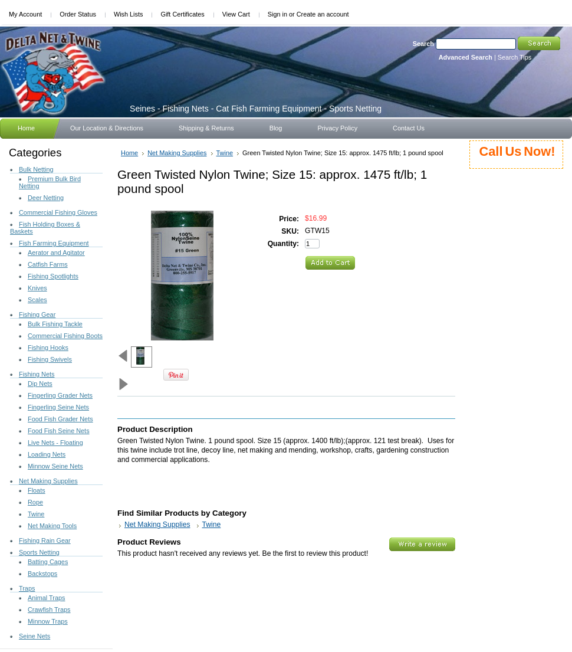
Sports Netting (39, 552)
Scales (37, 299)
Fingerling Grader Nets (60, 395)
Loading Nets (46, 454)
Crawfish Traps (49, 609)
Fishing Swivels (50, 359)
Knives (37, 287)
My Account (25, 14)
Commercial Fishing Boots (65, 335)
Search (423, 43)
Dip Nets (40, 383)
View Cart (236, 14)
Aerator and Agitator (56, 252)
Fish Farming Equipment (53, 243)
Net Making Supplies (48, 480)
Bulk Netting (36, 169)
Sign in (277, 14)
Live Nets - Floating (55, 442)
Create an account (323, 14)
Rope (35, 502)
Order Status (78, 14)
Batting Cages (48, 561)
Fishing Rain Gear (45, 540)
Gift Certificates (182, 14)
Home (129, 152)
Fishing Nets (36, 374)
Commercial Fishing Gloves (58, 212)
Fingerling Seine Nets (58, 407)
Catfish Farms (48, 264)
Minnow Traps (48, 621)
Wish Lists (128, 14)
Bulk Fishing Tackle (55, 323)
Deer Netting (46, 197)
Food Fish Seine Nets (59, 430)
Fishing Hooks (48, 347)
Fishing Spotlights (53, 276)
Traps (27, 588)
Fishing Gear (37, 314)
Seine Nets (34, 636)
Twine (36, 513)
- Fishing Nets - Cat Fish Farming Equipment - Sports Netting (256, 108)
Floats (36, 490)
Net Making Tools (52, 525)
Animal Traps (46, 597)
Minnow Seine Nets (55, 466)
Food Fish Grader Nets (60, 418)
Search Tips (514, 57)
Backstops (42, 573)
